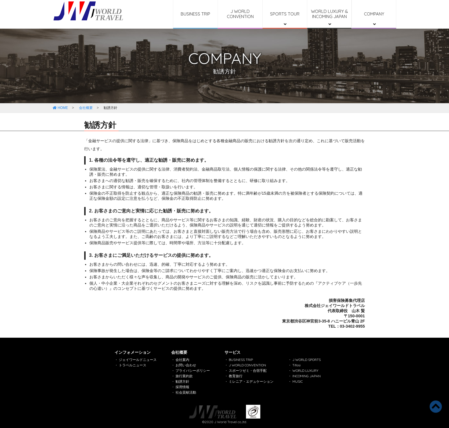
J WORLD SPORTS (306, 359)
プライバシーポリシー (193, 370)
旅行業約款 (184, 376)
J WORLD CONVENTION (240, 14)
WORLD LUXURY (305, 370)
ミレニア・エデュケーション (251, 381)
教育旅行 (236, 376)
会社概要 (86, 108)
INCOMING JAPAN (306, 376)
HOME (60, 108)
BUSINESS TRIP (195, 14)
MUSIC (297, 381)
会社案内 (182, 359)
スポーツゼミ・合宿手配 (248, 370)
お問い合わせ (186, 365)
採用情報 (182, 387)
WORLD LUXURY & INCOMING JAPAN (329, 18)
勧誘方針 (182, 381)
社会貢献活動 (186, 392)
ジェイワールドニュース (138, 359)
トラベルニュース (132, 365)
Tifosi (296, 365)
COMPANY (374, 19)
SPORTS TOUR (285, 19)
